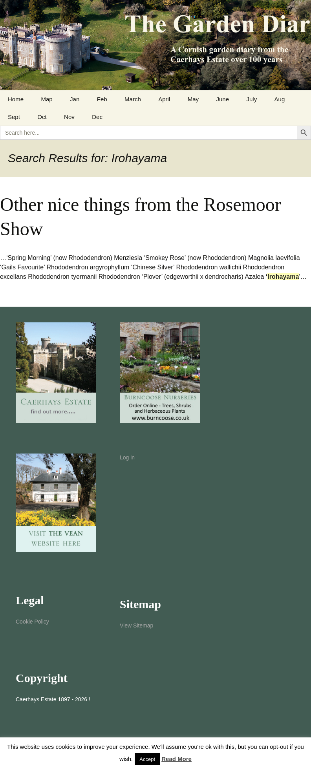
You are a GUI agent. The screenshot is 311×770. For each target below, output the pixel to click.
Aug (279, 99)
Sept (14, 116)
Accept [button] (147, 759)
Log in (127, 457)
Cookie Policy (32, 621)
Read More (176, 758)
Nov (69, 116)
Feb (102, 99)
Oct (41, 116)
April (164, 99)
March (132, 99)
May (193, 99)
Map (46, 99)
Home (16, 99)
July (251, 99)
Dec (97, 116)
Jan (74, 99)
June (222, 99)
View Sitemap (136, 625)
